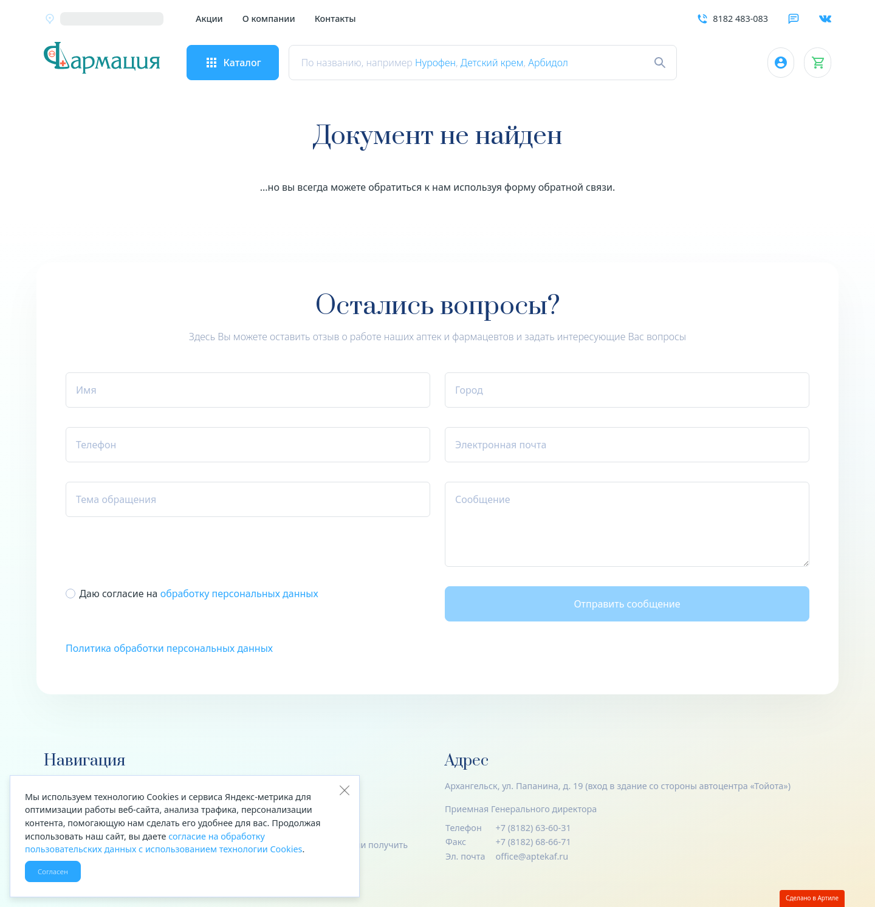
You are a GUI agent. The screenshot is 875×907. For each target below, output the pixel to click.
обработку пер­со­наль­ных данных (239, 593)
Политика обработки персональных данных (169, 648)
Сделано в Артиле (812, 898)
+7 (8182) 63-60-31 (533, 827)
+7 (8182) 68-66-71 (533, 841)
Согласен (53, 871)
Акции (209, 18)
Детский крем (501, 62)
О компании (268, 18)
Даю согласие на (198, 593)
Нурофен (444, 62)
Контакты (335, 18)
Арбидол (558, 62)
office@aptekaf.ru (532, 856)
